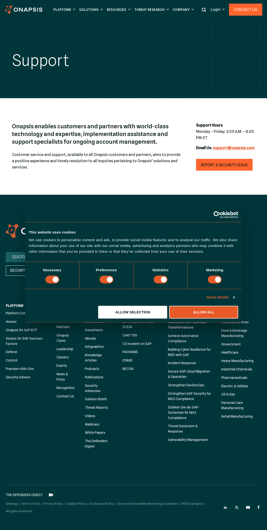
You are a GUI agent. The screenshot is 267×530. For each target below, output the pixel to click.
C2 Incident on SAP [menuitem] (137, 344)
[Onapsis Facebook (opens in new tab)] (259, 506)
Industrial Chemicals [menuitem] (236, 369)
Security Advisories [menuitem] (93, 388)
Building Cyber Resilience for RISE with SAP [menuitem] (189, 352)
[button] (64, 10)
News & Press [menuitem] (62, 376)
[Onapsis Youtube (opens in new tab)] (248, 506)
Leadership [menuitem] (65, 349)
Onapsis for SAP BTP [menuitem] (21, 330)
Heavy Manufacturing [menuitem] (237, 361)
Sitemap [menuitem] (12, 502)
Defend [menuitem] (11, 352)
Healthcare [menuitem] (229, 353)
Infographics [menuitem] (94, 347)
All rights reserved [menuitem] (19, 510)
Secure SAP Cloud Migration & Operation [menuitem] (189, 374)
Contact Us (245, 9)
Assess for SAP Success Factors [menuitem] (24, 341)
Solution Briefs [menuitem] (96, 399)
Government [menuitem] (231, 344)
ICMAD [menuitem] (127, 360)
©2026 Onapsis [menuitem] (192, 502)
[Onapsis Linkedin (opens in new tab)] (225, 506)
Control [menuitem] (11, 360)
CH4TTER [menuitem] (129, 335)
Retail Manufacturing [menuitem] (237, 416)
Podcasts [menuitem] (92, 369)
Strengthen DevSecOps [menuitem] (186, 385)
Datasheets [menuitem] (94, 330)
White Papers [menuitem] (95, 433)
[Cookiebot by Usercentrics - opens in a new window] (217, 214)
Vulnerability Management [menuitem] (188, 440)
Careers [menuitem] (63, 357)
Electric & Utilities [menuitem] (234, 386)
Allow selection (132, 312)
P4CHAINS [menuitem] (130, 352)
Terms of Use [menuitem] (30, 502)
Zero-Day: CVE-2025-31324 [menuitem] (138, 324)
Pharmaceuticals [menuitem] (234, 378)
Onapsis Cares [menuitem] (63, 338)
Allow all (203, 312)
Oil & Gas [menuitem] (228, 394)
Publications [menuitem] (94, 377)
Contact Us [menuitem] (65, 396)
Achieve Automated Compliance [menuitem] (183, 338)
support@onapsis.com (233, 148)
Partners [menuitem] (63, 327)
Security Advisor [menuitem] (18, 377)
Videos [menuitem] (90, 416)
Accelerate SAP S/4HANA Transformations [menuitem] (187, 324)
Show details (218, 297)
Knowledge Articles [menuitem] (93, 357)
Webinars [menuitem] (92, 424)
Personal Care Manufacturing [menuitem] (232, 405)
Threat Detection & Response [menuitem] (182, 428)
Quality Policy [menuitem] (76, 502)
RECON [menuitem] (128, 369)
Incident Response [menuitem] (182, 363)
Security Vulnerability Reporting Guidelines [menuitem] (147, 502)
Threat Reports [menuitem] (96, 408)
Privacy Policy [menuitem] (53, 502)
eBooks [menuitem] (90, 338)
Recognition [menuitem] (66, 388)
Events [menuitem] (62, 366)
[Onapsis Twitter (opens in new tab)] (237, 506)
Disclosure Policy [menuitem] (101, 502)
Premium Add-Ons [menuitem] (20, 369)
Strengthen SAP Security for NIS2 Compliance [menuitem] (189, 396)
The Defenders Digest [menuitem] (96, 443)
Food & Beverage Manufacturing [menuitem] (234, 333)
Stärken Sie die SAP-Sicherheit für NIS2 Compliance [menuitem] (183, 412)
